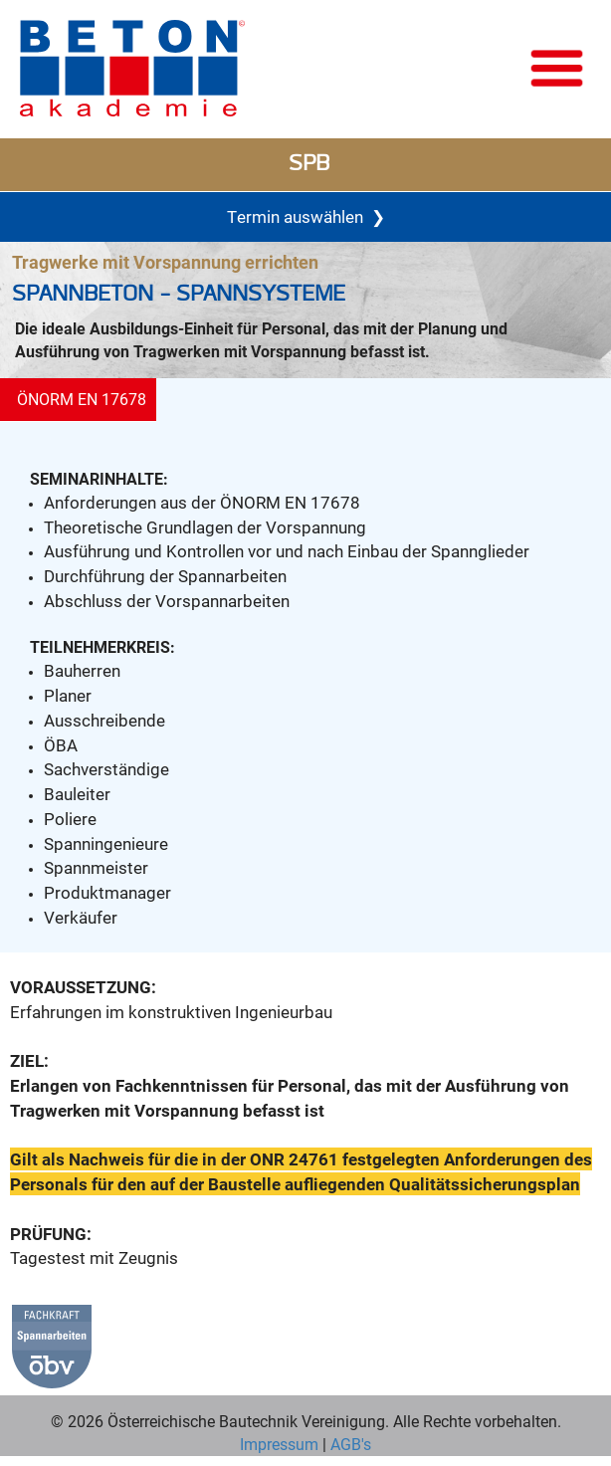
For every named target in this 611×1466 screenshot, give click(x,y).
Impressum (279, 1443)
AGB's (348, 1443)
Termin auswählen (306, 217)
